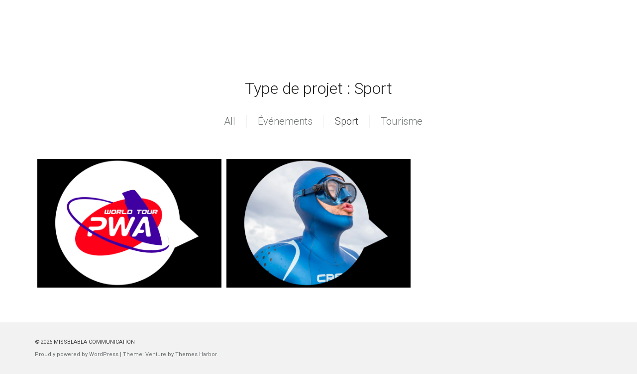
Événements (285, 121)
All (229, 121)
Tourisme (402, 121)
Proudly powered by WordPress (76, 354)
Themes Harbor (195, 354)
